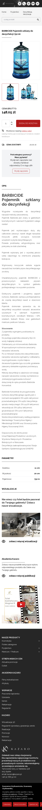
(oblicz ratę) (27, 131)
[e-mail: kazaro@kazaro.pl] (28, 3)
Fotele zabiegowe (9, 644)
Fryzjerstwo (15, 12)
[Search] (37, 19)
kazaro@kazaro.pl (14, 774)
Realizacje (6, 729)
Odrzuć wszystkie (20, 804)
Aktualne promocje (9, 662)
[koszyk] (19, 3)
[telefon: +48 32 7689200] (24, 3)
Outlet (4, 666)
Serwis (4, 701)
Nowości (5, 737)
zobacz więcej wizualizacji (19, 541)
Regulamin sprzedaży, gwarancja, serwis (18, 726)
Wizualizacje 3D (8, 722)
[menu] (37, 3)
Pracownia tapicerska (10, 694)
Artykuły (5, 683)
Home (4, 12)
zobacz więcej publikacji (18, 575)
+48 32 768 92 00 (9, 777)
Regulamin (6, 708)
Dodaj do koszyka (28, 123)
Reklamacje (6, 705)
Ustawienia (7, 804)
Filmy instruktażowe (10, 680)
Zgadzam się (33, 804)
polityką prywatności (9, 794)
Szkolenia (6, 697)
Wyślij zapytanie (21, 171)
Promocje (6, 733)
